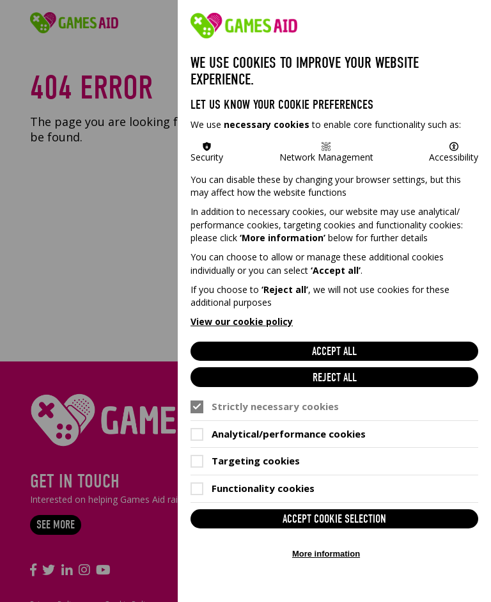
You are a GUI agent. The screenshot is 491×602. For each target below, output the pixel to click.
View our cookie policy (242, 321)
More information (326, 553)
